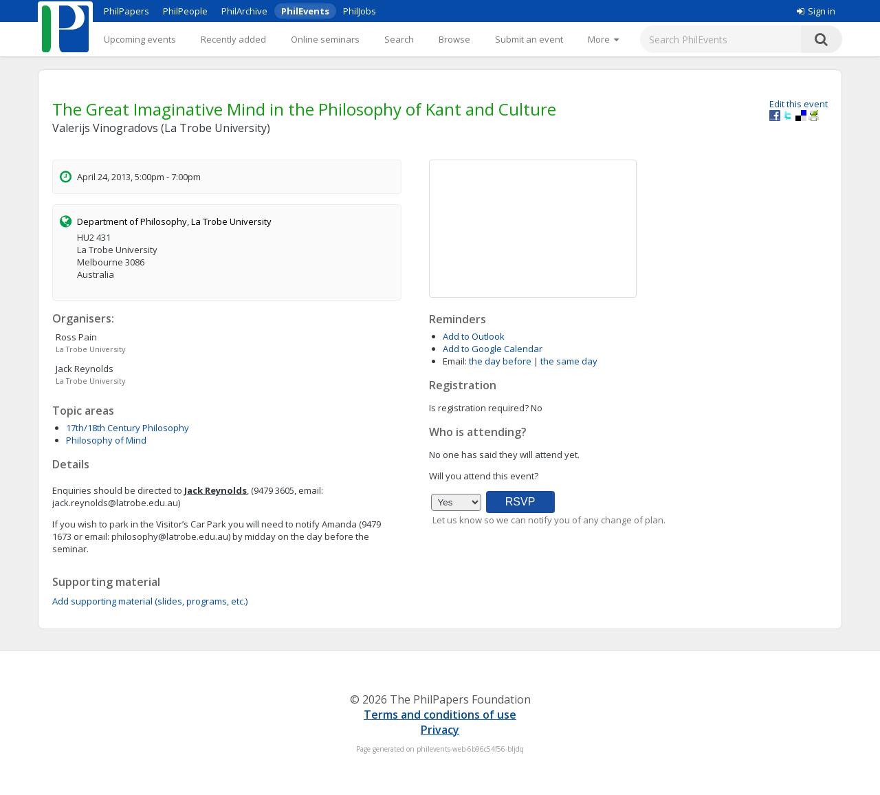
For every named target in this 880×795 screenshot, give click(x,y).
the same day (568, 361)
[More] (603, 39)
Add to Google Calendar (492, 348)
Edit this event (798, 104)
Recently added (233, 39)
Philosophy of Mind (106, 440)
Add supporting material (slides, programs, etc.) (150, 601)
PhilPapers (126, 11)
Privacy (440, 729)
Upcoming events (140, 39)
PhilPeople (185, 11)
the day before (500, 361)
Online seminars (325, 39)
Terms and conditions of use (440, 714)
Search (399, 39)
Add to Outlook (474, 336)
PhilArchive (244, 11)
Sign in (816, 11)
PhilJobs (359, 11)
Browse (454, 39)
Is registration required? (479, 408)
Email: (455, 361)
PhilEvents (305, 11)
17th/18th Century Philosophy (127, 428)
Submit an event (529, 39)
